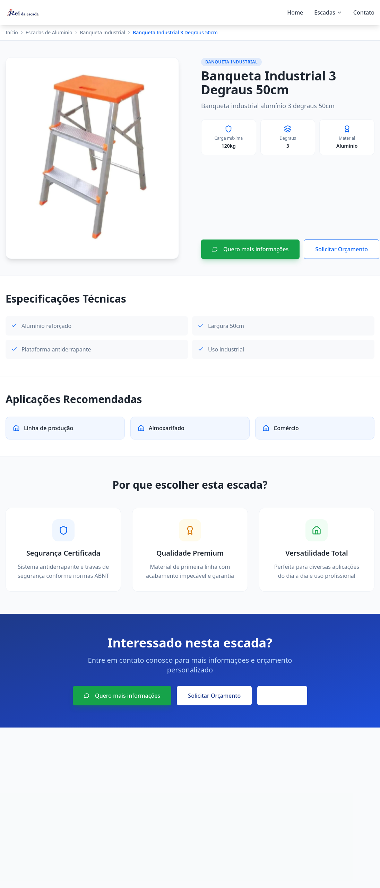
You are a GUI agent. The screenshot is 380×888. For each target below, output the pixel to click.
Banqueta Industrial (103, 32)
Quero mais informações (250, 249)
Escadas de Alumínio (49, 32)
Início (12, 32)
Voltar (282, 695)
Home (295, 12)
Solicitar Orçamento (341, 249)
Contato (363, 12)
